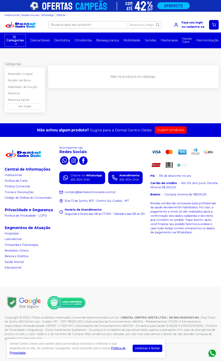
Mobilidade (131, 40)
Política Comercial (17, 186)
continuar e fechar (147, 348)
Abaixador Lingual (20, 74)
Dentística (62, 40)
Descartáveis (40, 40)
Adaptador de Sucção (23, 87)
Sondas (150, 40)
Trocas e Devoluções (19, 192)
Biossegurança (107, 40)
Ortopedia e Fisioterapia (21, 245)
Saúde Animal (14, 262)
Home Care (187, 40)
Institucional (12, 15)
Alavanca (14, 93)
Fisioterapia (169, 40)
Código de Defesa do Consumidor (28, 198)
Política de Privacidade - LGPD (26, 215)
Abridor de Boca (19, 80)
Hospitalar (12, 233)
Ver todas (24, 106)
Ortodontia (83, 40)
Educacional (13, 267)
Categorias (15, 40)
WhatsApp (47, 15)
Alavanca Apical (18, 100)
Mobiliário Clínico (17, 250)
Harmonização (207, 40)
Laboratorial (13, 239)
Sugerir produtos (170, 130)
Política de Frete (16, 181)
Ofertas (60, 15)
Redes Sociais (30, 15)
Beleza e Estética (16, 256)
